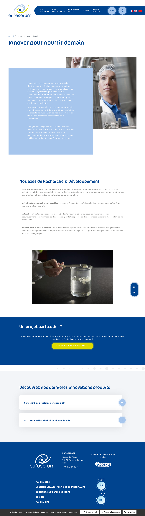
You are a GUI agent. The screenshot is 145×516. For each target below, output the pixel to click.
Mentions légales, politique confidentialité (60, 487)
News (111, 11)
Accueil (11, 36)
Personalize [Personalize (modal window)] (129, 512)
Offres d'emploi (96, 11)
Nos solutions (44, 11)
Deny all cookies (111, 512)
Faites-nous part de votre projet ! (72, 346)
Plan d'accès (43, 482)
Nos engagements (58, 11)
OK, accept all (89, 512)
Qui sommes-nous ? (73, 11)
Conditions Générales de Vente (53, 492)
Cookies (40, 497)
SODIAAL (86, 11)
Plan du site (42, 502)
